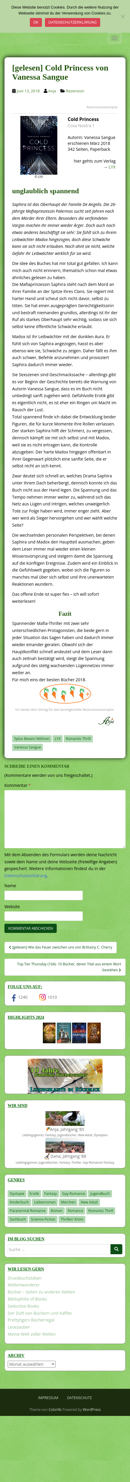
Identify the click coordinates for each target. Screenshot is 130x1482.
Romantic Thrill (78, 738)
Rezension (75, 91)
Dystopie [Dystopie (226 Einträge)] (17, 1193)
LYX (112, 167)
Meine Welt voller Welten (32, 1334)
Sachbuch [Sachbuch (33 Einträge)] (18, 1219)
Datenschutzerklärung (72, 22)
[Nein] (123, 16)
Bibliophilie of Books (27, 1299)
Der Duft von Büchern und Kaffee (40, 1313)
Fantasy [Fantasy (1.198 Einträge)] (50, 1193)
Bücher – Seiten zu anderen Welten (41, 1292)
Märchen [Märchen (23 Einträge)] (68, 1202)
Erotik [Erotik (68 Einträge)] (34, 1193)
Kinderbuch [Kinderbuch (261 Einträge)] (19, 1202)
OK (35, 22)
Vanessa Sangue (27, 747)
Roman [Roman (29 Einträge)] (57, 1210)
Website (12, 906)
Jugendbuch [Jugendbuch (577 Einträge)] (100, 1193)
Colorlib (55, 1409)
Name (10, 885)
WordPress (92, 1409)
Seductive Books (23, 1306)
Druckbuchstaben (25, 1278)
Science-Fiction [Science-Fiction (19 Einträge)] (43, 1219)
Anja (52, 91)
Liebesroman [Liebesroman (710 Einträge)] (45, 1202)
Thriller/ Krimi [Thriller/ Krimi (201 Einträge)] (72, 1219)
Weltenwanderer (24, 1285)
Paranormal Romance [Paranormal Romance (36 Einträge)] (28, 1210)
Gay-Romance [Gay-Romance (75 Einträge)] (73, 1193)
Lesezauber (19, 1327)
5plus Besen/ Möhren (32, 738)
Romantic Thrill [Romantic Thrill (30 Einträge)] (100, 1210)
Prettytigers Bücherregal (31, 1320)
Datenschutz (79, 1397)
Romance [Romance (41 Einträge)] (75, 1210)
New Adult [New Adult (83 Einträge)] (89, 1202)
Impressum (48, 1397)
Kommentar (17, 785)
